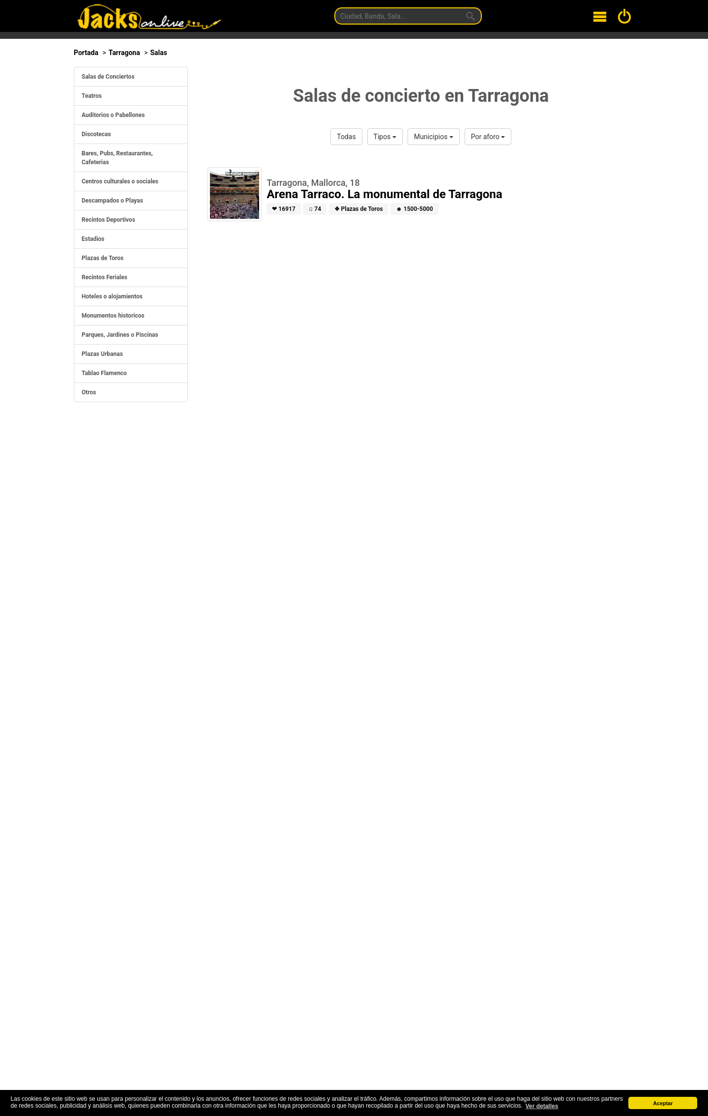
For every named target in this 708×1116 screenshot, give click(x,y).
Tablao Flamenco (104, 373)
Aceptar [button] (663, 1103)
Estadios (93, 238)
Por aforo (488, 137)
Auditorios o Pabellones (113, 115)
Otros (89, 392)
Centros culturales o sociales (120, 181)
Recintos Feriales (104, 277)
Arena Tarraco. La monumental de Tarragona (384, 194)
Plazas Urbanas (102, 354)
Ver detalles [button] (542, 1106)
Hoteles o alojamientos (112, 296)
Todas (346, 137)
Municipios (433, 137)
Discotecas (96, 134)
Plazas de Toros (102, 258)
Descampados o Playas (112, 200)
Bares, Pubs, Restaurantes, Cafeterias (117, 158)
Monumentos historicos (113, 315)
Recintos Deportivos (108, 219)
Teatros (92, 95)
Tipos (385, 137)
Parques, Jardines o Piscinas (120, 334)
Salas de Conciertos (108, 76)
